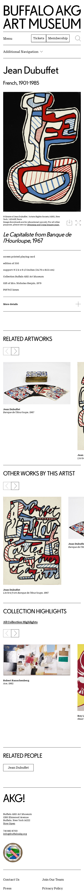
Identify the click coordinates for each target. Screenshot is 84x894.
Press (7, 888)
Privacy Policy (52, 888)
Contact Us (11, 879)
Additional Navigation (23, 51)
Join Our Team (53, 879)
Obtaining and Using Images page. (43, 224)
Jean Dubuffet (31, 70)
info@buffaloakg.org (15, 833)
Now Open (9, 823)
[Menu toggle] (7, 38)
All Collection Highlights (20, 622)
